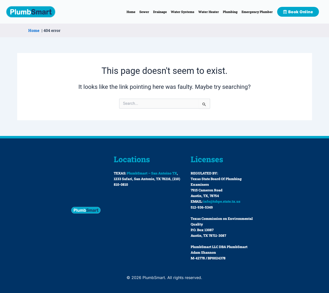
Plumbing (230, 12)
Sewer (144, 12)
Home (131, 12)
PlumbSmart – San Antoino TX (152, 173)
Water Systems (182, 12)
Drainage (160, 12)
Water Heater (208, 12)
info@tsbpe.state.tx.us (221, 201)
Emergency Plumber (257, 12)
